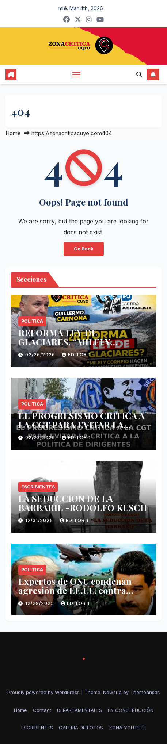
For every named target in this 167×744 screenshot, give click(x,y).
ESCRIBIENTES (38, 487)
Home (13, 133)
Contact (42, 710)
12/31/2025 (39, 520)
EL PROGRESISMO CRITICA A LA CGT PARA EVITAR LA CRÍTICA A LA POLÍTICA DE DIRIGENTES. (81, 429)
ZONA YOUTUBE (127, 727)
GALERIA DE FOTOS (81, 727)
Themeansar (144, 692)
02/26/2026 (41, 354)
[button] (139, 74)
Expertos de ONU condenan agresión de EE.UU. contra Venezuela (75, 590)
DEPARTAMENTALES (79, 710)
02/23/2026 (41, 437)
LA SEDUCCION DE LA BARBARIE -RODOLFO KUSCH (82, 502)
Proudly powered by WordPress (44, 692)
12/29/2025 (40, 603)
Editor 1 (76, 354)
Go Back (84, 249)
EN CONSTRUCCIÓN (130, 710)
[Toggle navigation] (76, 74)
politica (32, 321)
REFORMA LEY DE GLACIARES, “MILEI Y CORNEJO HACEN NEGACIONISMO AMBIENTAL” (82, 346)
